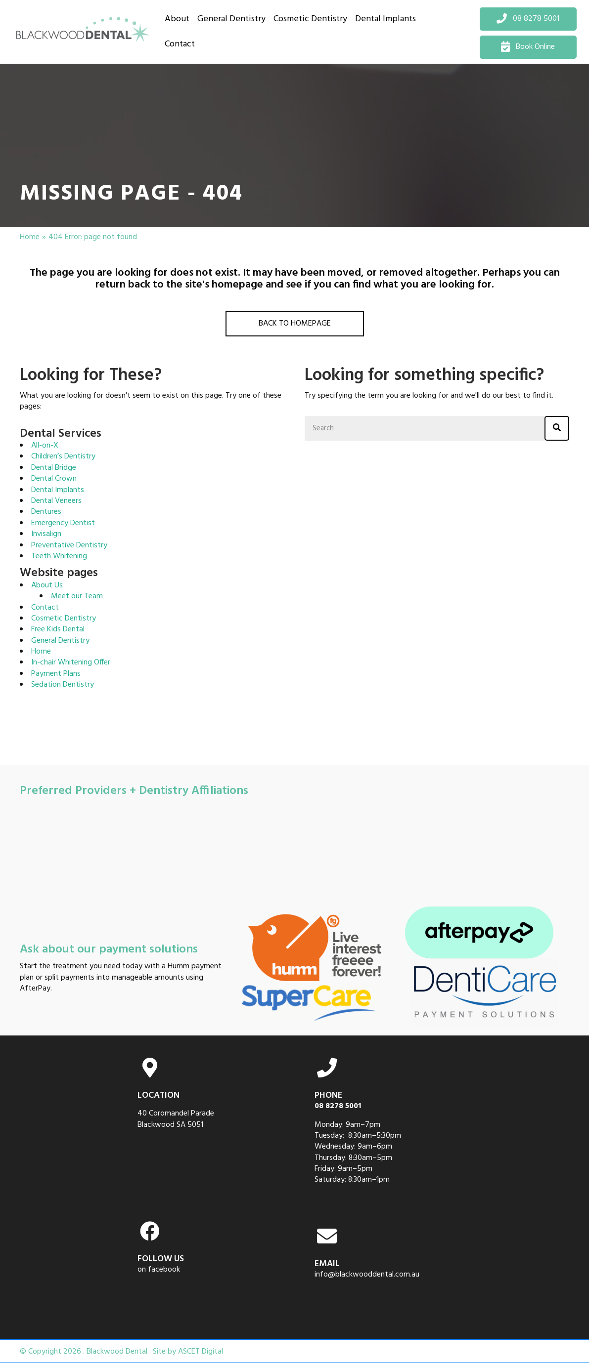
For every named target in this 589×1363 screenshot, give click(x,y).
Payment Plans (56, 673)
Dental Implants (57, 490)
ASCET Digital (200, 1352)
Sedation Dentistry (62, 684)
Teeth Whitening (59, 556)
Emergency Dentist (63, 523)
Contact (45, 607)
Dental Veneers (56, 501)
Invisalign (46, 534)
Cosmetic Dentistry (63, 618)
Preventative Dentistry (69, 545)
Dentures (46, 511)
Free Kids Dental (58, 629)
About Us (47, 585)
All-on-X (44, 445)
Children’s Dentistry (63, 456)
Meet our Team (77, 596)
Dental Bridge (53, 467)
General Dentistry (60, 640)
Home (30, 237)
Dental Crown (54, 478)
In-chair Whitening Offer (70, 662)
